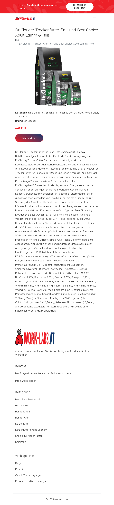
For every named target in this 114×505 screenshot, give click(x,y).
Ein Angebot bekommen (79, 6)
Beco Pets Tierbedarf (27, 399)
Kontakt (19, 469)
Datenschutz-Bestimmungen (31, 481)
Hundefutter (91, 112)
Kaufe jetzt (29, 137)
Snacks (79, 112)
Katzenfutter (37, 112)
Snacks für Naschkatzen (59, 112)
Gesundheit (21, 405)
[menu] (95, 18)
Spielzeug (20, 441)
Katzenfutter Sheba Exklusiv (31, 429)
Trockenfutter (23, 116)
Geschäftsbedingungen (28, 475)
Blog (18, 463)
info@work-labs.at (25, 380)
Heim (18, 40)
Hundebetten (22, 411)
